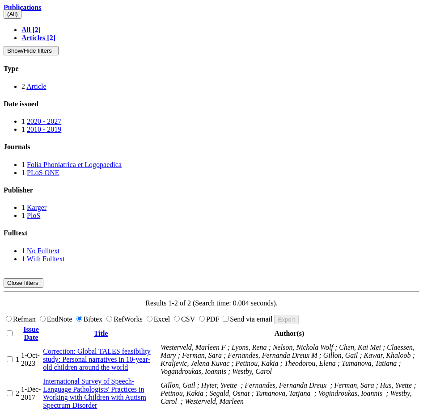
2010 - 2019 (44, 129)
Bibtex (90, 319)
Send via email (248, 319)
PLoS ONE (43, 172)
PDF (210, 319)
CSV (185, 319)
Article (36, 86)
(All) (12, 14)
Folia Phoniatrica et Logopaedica (74, 164)
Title (101, 333)
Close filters (23, 283)
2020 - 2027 (44, 121)
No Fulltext (43, 251)
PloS (33, 215)
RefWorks (125, 319)
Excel (159, 319)
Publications (22, 7)
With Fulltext (46, 259)
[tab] (211, 69)
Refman (22, 319)
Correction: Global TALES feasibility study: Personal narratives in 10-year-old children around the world (97, 359)
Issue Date (31, 333)
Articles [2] (38, 38)
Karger (37, 207)
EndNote (57, 319)
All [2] (31, 29)
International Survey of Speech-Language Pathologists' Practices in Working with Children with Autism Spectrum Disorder (94, 393)
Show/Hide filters (31, 50)
